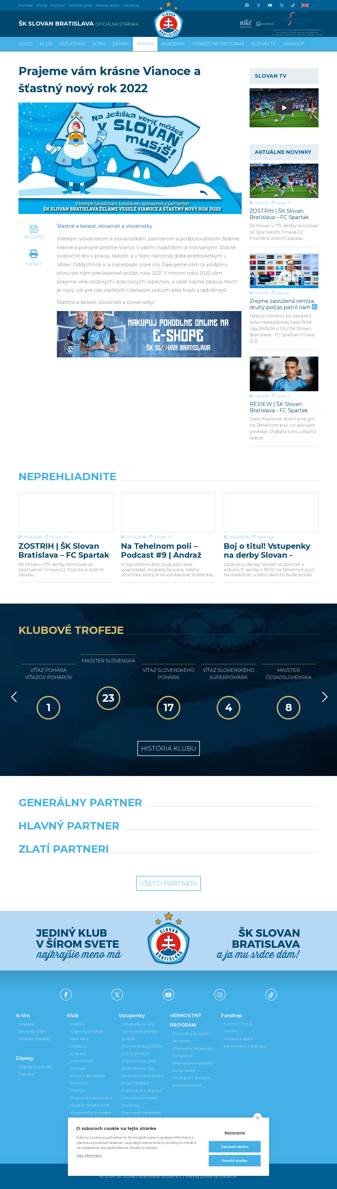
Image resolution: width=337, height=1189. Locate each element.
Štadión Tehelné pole (90, 1105)
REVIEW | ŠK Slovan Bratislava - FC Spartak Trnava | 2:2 (279, 407)
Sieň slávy (79, 1038)
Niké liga (282, 293)
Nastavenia (235, 1133)
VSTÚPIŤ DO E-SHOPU (239, 1028)
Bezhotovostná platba (142, 1075)
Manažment (81, 1061)
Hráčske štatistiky (34, 1038)
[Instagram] (281, 5)
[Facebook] (246, 5)
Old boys (78, 1046)
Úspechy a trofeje (86, 1031)
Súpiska (26, 1024)
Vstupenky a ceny (138, 1024)
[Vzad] (13, 696)
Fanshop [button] (294, 43)
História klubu (168, 748)
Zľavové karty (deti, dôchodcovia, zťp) (138, 1065)
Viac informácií (88, 1155)
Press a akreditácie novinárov (87, 1079)
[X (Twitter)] (258, 5)
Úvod (26, 43)
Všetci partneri (168, 883)
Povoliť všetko (235, 1161)
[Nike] (168, 816)
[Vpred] (324, 696)
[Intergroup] (130, 862)
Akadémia (173, 43)
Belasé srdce (108, 5)
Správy (145, 43)
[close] (257, 1117)
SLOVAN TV (263, 43)
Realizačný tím (32, 1031)
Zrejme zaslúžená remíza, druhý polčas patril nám (283, 304)
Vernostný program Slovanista (139, 1101)
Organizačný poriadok (90, 1112)
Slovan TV (283, 203)
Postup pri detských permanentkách (191, 1081)
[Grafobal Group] (207, 862)
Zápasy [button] (120, 43)
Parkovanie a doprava (141, 1090)
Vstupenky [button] (73, 43)
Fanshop (131, 5)
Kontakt (78, 1068)
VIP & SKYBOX (135, 1053)
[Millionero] (207, 839)
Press (42, 5)
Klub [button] (46, 43)
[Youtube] (270, 5)
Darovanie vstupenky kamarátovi (141, 1116)
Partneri (78, 1090)
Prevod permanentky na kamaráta (192, 1067)
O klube (78, 1053)
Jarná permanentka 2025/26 (139, 1035)
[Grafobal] (130, 839)
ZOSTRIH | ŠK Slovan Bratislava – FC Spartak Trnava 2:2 (279, 214)
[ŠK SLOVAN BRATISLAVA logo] (91, 24)
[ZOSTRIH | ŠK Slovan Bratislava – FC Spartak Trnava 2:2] (284, 180)
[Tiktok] (293, 5)
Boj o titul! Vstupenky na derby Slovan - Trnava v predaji (267, 551)
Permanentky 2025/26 (141, 1046)
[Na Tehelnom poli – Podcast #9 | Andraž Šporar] (168, 512)
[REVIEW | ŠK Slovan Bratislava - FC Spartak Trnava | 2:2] (284, 373)
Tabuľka (26, 1074)
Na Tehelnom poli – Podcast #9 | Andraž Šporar (161, 551)
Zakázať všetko (235, 1147)
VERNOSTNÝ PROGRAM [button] (218, 43)
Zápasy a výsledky (35, 1066)
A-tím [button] (99, 43)
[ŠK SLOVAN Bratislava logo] (168, 20)
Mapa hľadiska (135, 1083)
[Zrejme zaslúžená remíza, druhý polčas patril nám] (284, 271)
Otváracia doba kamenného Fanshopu (245, 1042)
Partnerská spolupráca (91, 1097)
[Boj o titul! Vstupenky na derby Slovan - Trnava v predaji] (271, 512)
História (77, 1024)
